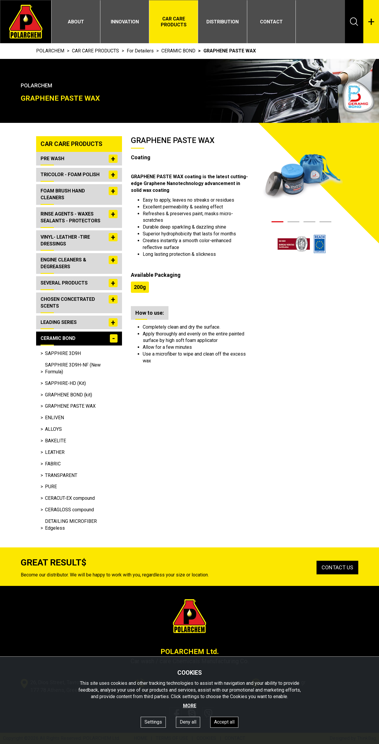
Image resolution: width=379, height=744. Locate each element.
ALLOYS (53, 429)
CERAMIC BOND (178, 51)
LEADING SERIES (79, 322)
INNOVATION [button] (125, 22)
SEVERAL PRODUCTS (79, 283)
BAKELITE (55, 440)
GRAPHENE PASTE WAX (70, 406)
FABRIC (53, 464)
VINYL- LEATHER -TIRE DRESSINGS (79, 240)
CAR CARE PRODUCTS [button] (174, 22)
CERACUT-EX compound (70, 498)
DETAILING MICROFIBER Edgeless (71, 524)
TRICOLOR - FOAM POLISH (79, 174)
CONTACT (271, 22)
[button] (277, 222)
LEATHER (55, 452)
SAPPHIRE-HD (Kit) (65, 383)
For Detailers (140, 51)
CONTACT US (337, 567)
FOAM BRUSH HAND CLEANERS (79, 193)
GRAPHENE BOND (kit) (68, 395)
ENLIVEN (54, 417)
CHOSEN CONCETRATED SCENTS (79, 302)
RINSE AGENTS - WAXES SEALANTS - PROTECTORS (79, 217)
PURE (51, 486)
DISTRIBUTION (222, 22)
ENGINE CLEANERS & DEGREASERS (79, 262)
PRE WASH (79, 158)
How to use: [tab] (149, 313)
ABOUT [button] (76, 22)
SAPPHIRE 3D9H (63, 353)
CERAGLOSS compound (69, 509)
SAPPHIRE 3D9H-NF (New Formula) (73, 368)
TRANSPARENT (61, 475)
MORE (189, 705)
